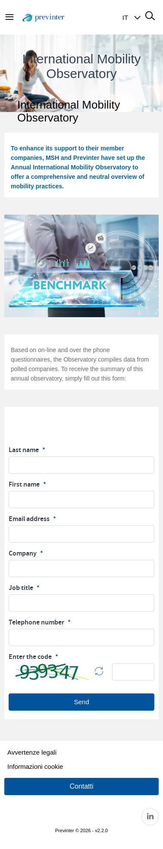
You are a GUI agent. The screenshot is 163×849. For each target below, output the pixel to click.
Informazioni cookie (35, 766)
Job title (21, 588)
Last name (24, 450)
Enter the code (31, 656)
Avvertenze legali (31, 752)
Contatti (81, 786)
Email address (30, 519)
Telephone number (37, 622)
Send (81, 701)
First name (25, 484)
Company (23, 553)
